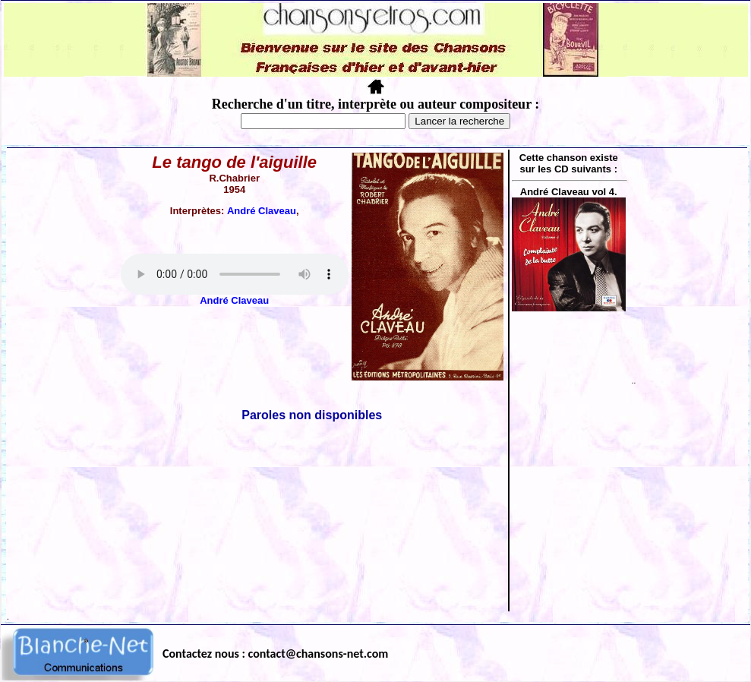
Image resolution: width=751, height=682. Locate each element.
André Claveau (261, 210)
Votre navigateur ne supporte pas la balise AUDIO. (235, 274)
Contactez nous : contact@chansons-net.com (275, 653)
